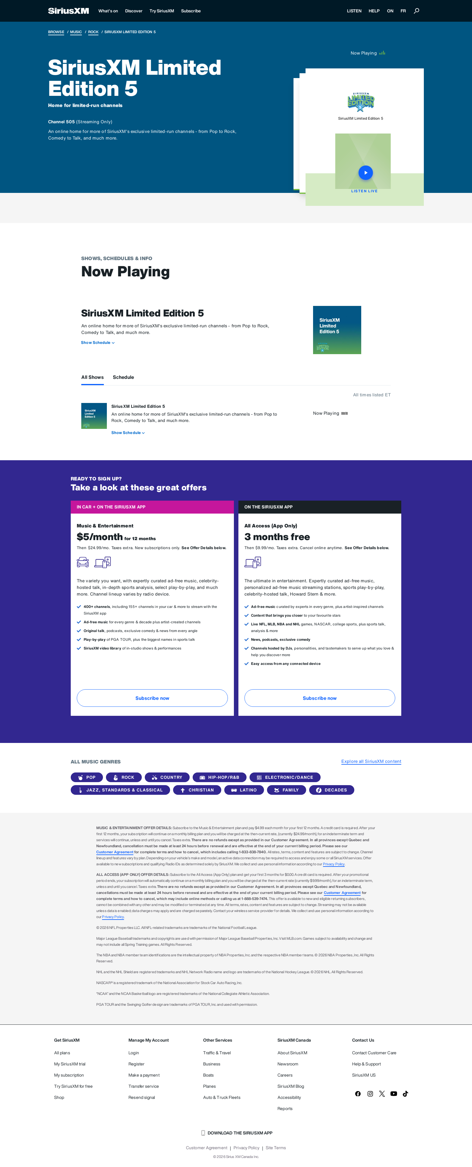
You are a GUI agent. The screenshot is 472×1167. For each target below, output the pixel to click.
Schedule (123, 377)
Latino (243, 790)
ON (390, 11)
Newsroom (288, 1064)
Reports (285, 1108)
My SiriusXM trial (70, 1064)
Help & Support (366, 1064)
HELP (374, 11)
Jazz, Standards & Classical (119, 790)
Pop (86, 777)
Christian (196, 790)
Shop (59, 1097)
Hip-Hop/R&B (218, 777)
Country (166, 777)
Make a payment (144, 1075)
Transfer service (144, 1086)
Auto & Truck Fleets (222, 1097)
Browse (56, 31)
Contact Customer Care (374, 1052)
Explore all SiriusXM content (371, 761)
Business (212, 1064)
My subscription (69, 1075)
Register (136, 1064)
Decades (330, 790)
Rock (93, 31)
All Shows (92, 377)
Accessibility (289, 1097)
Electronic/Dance (283, 777)
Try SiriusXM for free (73, 1086)
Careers (285, 1075)
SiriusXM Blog (291, 1086)
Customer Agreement (114, 851)
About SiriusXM (292, 1052)
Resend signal (142, 1097)
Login (134, 1052)
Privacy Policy (334, 864)
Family (285, 790)
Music (76, 31)
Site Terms (276, 1148)
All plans (62, 1052)
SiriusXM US (364, 1075)
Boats (208, 1075)
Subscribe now (152, 698)
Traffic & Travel (217, 1052)
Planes (209, 1086)
